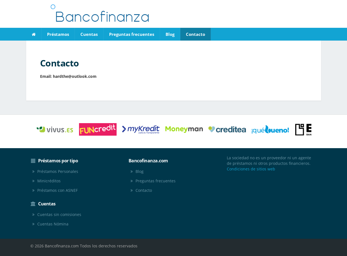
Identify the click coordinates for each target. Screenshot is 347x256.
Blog (170, 34)
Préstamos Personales (57, 171)
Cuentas (89, 34)
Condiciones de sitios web (251, 169)
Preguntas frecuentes (131, 34)
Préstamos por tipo (58, 161)
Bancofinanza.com (148, 161)
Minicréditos (49, 180)
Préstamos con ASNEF (57, 190)
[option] (54, 129)
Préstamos (58, 34)
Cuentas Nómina (52, 224)
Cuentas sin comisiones (59, 214)
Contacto (195, 34)
